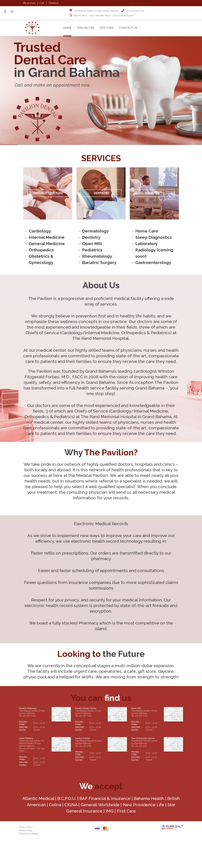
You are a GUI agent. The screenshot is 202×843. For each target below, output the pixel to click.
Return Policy (25, 830)
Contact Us (128, 28)
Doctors (107, 28)
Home (67, 28)
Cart (42, 3)
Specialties (85, 28)
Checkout (53, 3)
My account (29, 3)
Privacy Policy (26, 827)
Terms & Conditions (28, 834)
